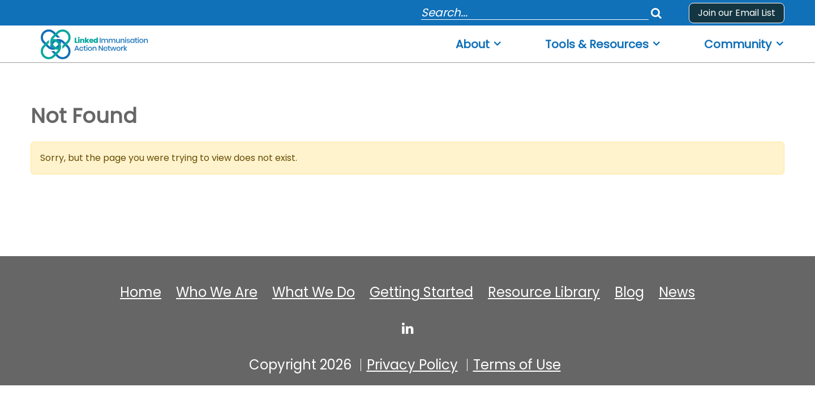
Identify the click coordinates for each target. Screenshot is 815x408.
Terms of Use (517, 365)
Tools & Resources (597, 44)
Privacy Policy (412, 365)
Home (140, 292)
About (473, 44)
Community (737, 44)
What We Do (313, 292)
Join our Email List (736, 12)
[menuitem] (479, 41)
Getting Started (421, 292)
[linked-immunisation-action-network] (407, 328)
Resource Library (544, 292)
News (677, 292)
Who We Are (217, 292)
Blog (629, 292)
